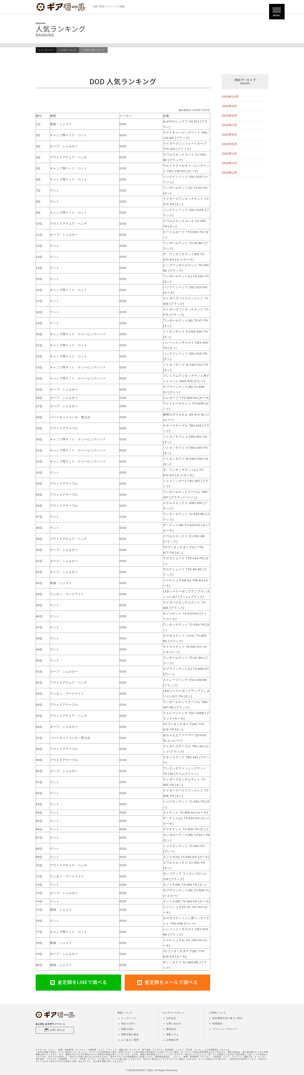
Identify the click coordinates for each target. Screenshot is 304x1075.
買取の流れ (127, 1029)
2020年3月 (229, 163)
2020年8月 (229, 115)
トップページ (47, 50)
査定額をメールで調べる (171, 982)
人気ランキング (68, 50)
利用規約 (217, 1023)
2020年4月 (229, 153)
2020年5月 (229, 144)
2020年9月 (229, 106)
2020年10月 (230, 96)
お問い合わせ (57, 1030)
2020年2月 (229, 172)
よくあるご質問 (130, 1040)
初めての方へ (128, 1023)
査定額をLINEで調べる (82, 982)
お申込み (171, 1018)
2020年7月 (229, 125)
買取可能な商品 (130, 1034)
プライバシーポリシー (225, 1029)
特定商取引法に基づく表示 (227, 1018)
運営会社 (171, 1029)
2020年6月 (229, 134)
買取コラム (172, 1034)
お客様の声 (172, 1040)
